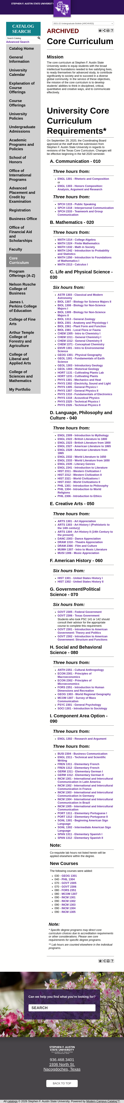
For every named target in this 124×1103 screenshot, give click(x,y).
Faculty (15, 249)
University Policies (18, 116)
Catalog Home (21, 48)
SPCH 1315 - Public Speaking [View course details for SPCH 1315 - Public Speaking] (77, 204)
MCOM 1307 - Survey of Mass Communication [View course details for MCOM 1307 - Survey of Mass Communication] (77, 699)
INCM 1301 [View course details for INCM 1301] (69, 897)
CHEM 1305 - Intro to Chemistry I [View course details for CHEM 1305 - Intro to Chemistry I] (79, 333)
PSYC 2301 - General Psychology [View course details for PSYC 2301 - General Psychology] (79, 704)
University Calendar (18, 72)
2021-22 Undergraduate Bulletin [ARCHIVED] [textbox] (73, 23)
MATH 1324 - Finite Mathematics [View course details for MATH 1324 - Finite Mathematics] (79, 243)
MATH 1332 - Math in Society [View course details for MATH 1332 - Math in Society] (76, 247)
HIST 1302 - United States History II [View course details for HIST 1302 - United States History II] (80, 581)
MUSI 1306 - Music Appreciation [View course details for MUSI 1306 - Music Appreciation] (78, 553)
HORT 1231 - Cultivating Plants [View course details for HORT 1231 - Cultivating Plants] (78, 376)
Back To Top (62, 1083)
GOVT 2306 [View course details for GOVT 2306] (69, 886)
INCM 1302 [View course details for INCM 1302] (69, 901)
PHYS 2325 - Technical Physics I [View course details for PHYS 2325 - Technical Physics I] (79, 401)
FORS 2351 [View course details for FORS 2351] (69, 890)
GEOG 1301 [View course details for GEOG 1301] (69, 875)
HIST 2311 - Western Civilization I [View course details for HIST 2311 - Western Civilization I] (79, 471)
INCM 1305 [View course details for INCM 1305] (69, 911)
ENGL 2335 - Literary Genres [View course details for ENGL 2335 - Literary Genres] (76, 464)
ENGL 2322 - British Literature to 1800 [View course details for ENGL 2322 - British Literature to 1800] (82, 439)
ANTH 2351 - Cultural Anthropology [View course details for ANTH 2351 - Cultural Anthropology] (81, 669)
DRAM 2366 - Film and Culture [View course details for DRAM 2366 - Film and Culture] (77, 545)
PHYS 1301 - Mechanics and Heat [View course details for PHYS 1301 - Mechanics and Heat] (79, 379)
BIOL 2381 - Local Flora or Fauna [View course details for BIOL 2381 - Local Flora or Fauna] (79, 330)
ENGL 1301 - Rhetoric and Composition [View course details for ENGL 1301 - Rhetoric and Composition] (83, 178)
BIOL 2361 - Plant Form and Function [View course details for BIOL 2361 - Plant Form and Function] (82, 326)
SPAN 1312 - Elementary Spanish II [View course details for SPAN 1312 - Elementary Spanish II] (80, 837)
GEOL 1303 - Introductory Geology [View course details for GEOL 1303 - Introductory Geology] (80, 365)
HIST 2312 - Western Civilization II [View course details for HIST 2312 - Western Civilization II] (80, 474)
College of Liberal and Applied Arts (20, 358)
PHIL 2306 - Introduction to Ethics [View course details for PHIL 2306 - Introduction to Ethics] (80, 496)
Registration (20, 210)
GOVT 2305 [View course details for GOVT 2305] (69, 883)
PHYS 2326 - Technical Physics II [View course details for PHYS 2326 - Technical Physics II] (79, 405)
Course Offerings (17, 103)
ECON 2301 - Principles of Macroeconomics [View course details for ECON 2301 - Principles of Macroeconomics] (75, 675)
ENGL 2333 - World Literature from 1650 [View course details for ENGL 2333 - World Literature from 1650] (84, 460)
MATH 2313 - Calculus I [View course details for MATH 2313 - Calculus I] (73, 264)
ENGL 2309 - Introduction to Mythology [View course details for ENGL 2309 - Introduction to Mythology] (83, 435)
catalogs (12, 1101)
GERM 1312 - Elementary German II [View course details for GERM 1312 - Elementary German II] (81, 775)
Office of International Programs (20, 175)
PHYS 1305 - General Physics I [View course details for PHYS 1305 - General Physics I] (77, 387)
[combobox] (83, 23)
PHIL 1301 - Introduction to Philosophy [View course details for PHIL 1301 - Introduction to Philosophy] (83, 485)
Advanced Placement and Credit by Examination (22, 194)
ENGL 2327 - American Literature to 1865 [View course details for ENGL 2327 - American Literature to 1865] (84, 446)
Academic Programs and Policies (21, 144)
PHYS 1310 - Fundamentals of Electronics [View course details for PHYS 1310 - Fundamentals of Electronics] (85, 394)
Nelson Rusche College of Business (22, 288)
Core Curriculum (19, 260)
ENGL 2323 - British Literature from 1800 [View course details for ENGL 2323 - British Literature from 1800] (84, 442)
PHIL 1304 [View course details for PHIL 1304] (68, 879)
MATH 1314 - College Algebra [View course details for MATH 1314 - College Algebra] (77, 239)
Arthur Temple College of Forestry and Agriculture (21, 339)
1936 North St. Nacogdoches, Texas (62, 1066)
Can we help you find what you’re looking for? (62, 996)
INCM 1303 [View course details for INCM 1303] (69, 904)
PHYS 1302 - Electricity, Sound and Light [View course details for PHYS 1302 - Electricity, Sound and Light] (84, 383)
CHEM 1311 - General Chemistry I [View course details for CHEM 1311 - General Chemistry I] (79, 337)
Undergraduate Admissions (22, 129)
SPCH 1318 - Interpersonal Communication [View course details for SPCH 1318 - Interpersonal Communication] (86, 207)
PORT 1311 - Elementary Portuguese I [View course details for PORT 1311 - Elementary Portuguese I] (82, 813)
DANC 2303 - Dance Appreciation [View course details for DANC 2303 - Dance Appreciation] (79, 538)
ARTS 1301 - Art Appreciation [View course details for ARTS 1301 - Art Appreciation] (77, 521)
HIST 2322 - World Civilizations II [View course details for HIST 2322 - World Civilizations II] (79, 482)
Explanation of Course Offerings (21, 87)
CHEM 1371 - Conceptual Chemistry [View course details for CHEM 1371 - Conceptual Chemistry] (81, 344)
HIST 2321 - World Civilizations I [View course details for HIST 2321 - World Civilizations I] (78, 478)
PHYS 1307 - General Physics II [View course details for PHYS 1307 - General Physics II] (78, 390)
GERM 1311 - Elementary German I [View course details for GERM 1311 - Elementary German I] (80, 771)
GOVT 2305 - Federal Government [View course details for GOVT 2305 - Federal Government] (80, 611)
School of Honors (17, 159)
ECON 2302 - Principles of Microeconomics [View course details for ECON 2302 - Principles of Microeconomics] (75, 682)
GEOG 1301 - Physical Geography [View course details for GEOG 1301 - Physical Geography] (80, 354)
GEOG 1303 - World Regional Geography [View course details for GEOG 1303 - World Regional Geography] (84, 694)
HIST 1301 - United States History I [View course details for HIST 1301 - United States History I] (80, 578)
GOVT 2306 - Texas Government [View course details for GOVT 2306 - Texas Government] (78, 615)
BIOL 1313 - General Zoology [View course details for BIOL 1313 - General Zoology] (76, 319)
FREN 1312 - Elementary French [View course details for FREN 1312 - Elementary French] (78, 767)
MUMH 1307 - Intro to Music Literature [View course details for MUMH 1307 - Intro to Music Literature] (82, 549)
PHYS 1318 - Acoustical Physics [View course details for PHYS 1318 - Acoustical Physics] (78, 397)
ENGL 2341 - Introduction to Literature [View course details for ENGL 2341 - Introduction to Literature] (83, 467)
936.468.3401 (62, 1059)
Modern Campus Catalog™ (103, 1101)
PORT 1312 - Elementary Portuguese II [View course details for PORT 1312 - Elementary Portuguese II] (83, 816)
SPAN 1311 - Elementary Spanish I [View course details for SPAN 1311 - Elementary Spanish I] (80, 834)
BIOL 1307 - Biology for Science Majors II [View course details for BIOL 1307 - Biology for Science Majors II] (84, 301)
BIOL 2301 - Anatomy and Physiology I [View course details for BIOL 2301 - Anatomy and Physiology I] (83, 322)
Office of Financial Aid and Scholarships (20, 234)
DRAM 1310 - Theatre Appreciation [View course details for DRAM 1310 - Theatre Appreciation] (80, 542)
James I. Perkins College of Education (23, 306)
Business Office (23, 219)
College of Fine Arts (22, 321)
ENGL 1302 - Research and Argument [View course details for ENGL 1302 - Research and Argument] (82, 738)
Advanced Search (17, 41)
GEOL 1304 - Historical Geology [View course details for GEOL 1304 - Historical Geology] (78, 369)
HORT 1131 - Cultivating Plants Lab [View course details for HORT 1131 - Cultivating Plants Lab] (81, 372)
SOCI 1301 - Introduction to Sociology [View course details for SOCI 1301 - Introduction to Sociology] (82, 708)
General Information (19, 59)
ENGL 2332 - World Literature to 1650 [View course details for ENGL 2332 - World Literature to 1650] (82, 456)
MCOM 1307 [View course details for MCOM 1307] (69, 893)
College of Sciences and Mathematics (21, 376)
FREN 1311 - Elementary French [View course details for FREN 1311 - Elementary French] (78, 764)
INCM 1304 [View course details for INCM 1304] (69, 908)
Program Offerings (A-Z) (22, 273)
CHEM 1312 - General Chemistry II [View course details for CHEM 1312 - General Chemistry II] (80, 340)
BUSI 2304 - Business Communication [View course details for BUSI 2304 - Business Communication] (82, 753)
